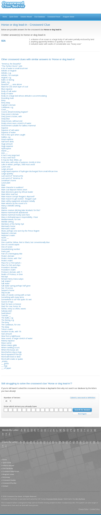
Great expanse (7, 139)
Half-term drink (7, 141)
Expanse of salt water (10, 130)
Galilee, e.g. (6, 137)
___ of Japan (6, 368)
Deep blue (5, 118)
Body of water (7, 93)
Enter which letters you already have (20, 406)
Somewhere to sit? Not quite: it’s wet (16, 299)
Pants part (5, 251)
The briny (5, 322)
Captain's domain (8, 105)
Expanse (4, 128)
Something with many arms (12, 297)
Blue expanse (6, 89)
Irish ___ (4, 153)
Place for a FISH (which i (11, 263)
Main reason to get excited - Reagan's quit (18, 199)
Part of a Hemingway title (11, 253)
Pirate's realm (7, 260)
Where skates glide (9, 345)
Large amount (7, 169)
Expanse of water (8, 132)
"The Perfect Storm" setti (11, 66)
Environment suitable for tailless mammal (18, 125)
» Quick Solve (6, 463)
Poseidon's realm (8, 269)
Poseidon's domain (9, 267)
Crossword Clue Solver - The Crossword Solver (13, 6)
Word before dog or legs (11, 352)
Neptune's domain (8, 233)
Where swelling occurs (10, 347)
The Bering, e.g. (7, 320)
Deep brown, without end (11, 121)
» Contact (4, 486)
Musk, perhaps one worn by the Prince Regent (20, 231)
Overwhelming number (10, 249)
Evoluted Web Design (55, 499)
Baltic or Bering (7, 80)
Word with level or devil (10, 356)
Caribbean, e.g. (7, 107)
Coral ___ (4, 109)
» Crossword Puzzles (8, 483)
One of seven (6, 247)
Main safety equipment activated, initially (18, 201)
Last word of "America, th (12, 178)
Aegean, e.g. (6, 77)
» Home (4, 460)
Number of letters (12, 398)
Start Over (82, 414)
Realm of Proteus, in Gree (12, 274)
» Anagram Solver (7, 474)
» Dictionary (5, 477)
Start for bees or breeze (11, 304)
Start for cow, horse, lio (11, 306)
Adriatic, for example (9, 75)
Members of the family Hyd (12, 224)
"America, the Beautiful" (11, 64)
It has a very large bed (10, 155)
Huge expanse (7, 146)
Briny (3, 100)
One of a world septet (10, 244)
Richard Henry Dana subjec (12, 279)
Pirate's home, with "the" (11, 258)
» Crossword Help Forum (10, 471)
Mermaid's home (8, 226)
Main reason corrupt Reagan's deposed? (18, 196)
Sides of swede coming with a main (15, 295)
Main (3, 185)
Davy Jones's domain (10, 114)
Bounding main (7, 98)
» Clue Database (7, 468)
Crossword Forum (53, 17)
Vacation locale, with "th (11, 331)
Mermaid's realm (8, 228)
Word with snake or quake (12, 359)
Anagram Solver (68, 17)
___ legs (4, 366)
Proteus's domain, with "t (11, 272)
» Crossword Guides (8, 480)
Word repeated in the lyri (11, 354)
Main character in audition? (12, 187)
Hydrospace (6, 148)
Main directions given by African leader (17, 192)
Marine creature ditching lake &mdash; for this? (20, 210)
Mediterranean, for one (11, 219)
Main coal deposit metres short (14, 189)
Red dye (4, 276)
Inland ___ (5, 151)
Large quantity (7, 173)
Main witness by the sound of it (14, 203)
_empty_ (4, 361)
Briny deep (5, 102)
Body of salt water (9, 91)
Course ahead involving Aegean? (14, 112)
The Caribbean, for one (10, 324)
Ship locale (5, 292)
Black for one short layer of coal (14, 86)
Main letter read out (9, 194)
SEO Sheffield (80, 499)
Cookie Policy (95, 509)
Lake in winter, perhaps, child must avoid (18, 164)
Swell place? (6, 313)
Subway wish (6, 311)
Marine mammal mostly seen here (15, 215)
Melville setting (7, 221)
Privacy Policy (83, 509)
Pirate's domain (7, 256)
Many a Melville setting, (11, 205)
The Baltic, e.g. (7, 318)
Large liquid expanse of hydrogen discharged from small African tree (29, 171)
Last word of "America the (12, 176)
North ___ (5, 237)
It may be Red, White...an (11, 160)
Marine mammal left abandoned (14, 212)
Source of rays (7, 302)
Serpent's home (7, 290)
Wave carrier (6, 343)
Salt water (5, 283)
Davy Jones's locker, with (11, 116)
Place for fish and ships (10, 265)
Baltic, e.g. (5, 82)
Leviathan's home (8, 180)
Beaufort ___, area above (11, 84)
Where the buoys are (9, 350)
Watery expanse (8, 340)
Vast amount (6, 334)
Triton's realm (7, 329)
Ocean (4, 240)
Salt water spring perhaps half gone (15, 286)
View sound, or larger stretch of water (17, 338)
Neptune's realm (8, 235)
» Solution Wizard (7, 466)
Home (5, 17)
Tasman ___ (6, 315)
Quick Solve (13, 17)
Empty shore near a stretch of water (16, 123)
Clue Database (39, 17)
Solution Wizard (26, 17)
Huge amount (7, 144)
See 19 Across (7, 288)
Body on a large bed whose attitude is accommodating (24, 96)
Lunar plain (5, 183)
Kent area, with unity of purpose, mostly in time (21, 162)
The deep (5, 327)
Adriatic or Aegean (8, 70)
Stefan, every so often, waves (13, 308)
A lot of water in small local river (14, 68)
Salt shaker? (6, 281)
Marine (4, 208)
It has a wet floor (8, 157)
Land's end (5, 167)
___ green (5, 363)
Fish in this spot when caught (13, 134)
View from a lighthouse (10, 336)
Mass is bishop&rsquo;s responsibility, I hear (19, 217)
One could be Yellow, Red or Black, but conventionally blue (25, 242)
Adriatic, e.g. (6, 73)
